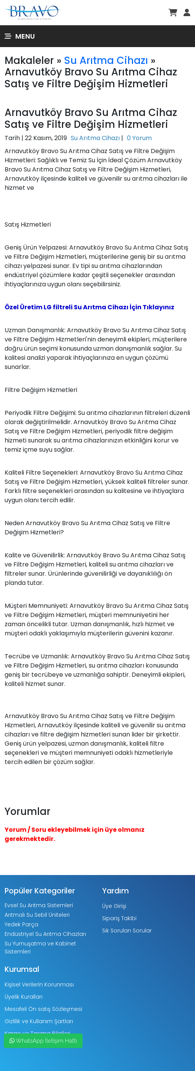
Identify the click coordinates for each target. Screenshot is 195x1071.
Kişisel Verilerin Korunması (39, 984)
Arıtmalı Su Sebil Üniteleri (37, 915)
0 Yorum (139, 138)
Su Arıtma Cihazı (106, 60)
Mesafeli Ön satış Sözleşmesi (43, 1009)
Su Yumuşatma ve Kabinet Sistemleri (40, 947)
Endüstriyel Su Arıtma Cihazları (45, 934)
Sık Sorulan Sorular (127, 930)
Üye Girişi (114, 906)
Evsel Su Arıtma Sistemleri (39, 905)
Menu (20, 36)
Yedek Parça (21, 924)
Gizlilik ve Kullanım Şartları (39, 1021)
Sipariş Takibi (119, 918)
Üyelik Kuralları (23, 997)
